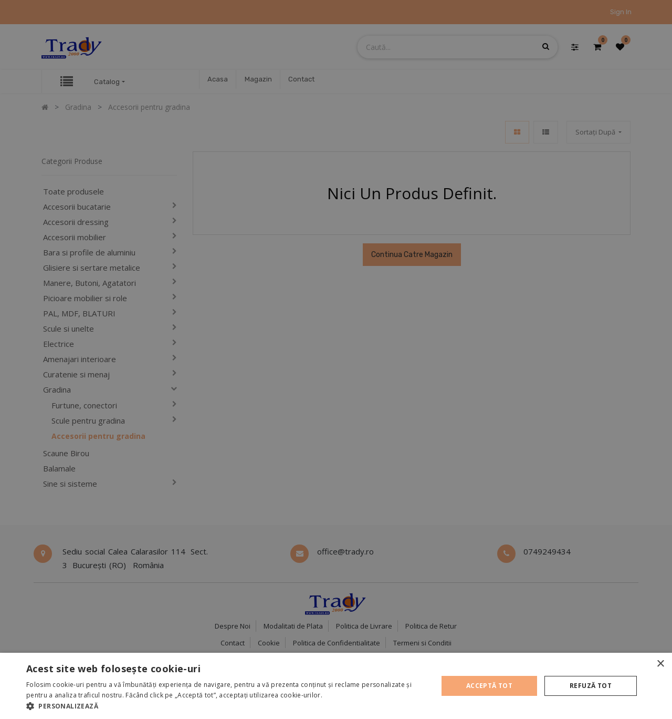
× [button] (660, 664)
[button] (226, 706)
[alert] (336, 359)
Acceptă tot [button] (489, 685)
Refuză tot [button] (591, 685)
